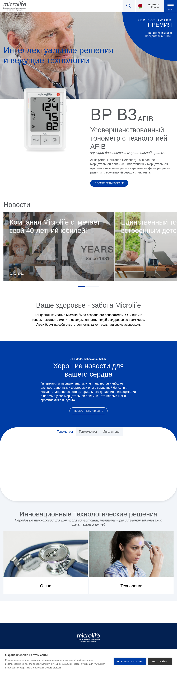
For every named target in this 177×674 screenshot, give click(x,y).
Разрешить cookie (129, 661)
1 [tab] (81, 286)
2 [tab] (88, 286)
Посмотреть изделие (109, 183)
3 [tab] (95, 286)
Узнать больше (53, 667)
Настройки (159, 661)
